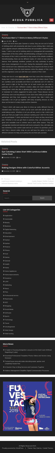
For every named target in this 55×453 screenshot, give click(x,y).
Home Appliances (11, 271)
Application (8, 215)
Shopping (5, 34)
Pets (6, 292)
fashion (7, 240)
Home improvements (12, 275)
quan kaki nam (23, 76)
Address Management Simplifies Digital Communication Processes (27, 370)
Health (7, 264)
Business (8, 226)
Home (7, 268)
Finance (7, 247)
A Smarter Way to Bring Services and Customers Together (24, 367)
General (7, 261)
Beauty (7, 222)
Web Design (9, 330)
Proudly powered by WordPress (13, 448)
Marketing (8, 285)
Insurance (8, 278)
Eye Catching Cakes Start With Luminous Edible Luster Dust (24, 152)
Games (7, 257)
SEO (6, 302)
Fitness (7, 250)
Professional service (11, 295)
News (7, 288)
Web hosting (9, 333)
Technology (9, 320)
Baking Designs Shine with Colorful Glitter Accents (26, 167)
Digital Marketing (10, 229)
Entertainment (10, 236)
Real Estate (9, 299)
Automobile (8, 219)
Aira (16, 41)
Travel (7, 323)
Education (8, 233)
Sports (7, 316)
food (6, 254)
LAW (6, 281)
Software (8, 313)
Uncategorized (10, 327)
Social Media (9, 309)
